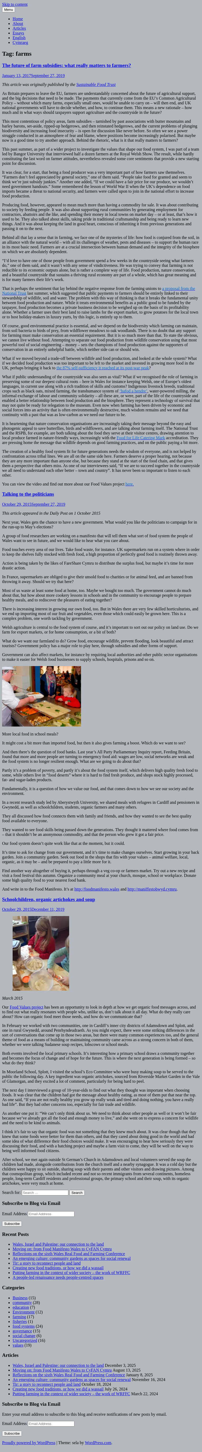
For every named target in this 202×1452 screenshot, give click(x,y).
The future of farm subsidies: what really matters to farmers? (66, 65)
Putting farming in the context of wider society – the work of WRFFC (71, 1272)
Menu (8, 10)
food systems (24, 1326)
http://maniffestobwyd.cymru (152, 889)
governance (22, 1331)
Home (18, 19)
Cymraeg (20, 42)
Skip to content (15, 4)
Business (20, 1298)
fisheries (20, 1321)
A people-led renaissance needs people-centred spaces (58, 1277)
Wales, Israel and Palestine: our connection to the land (58, 1244)
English (19, 37)
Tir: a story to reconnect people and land (46, 1263)
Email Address (15, 1213)
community (22, 1302)
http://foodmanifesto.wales (96, 889)
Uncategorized (25, 1340)
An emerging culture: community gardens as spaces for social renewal (72, 1258)
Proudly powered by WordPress (28, 1442)
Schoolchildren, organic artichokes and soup (48, 899)
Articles (19, 28)
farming (19, 1317)
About (18, 23)
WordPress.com (98, 1442)
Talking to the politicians (28, 494)
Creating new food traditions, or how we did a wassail (58, 1268)
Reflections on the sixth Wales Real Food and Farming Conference (69, 1253)
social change (24, 1335)
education (21, 1307)
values (18, 1345)
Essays (18, 33)
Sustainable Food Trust (95, 84)
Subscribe (12, 1224)
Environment (24, 1312)
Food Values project (26, 1007)
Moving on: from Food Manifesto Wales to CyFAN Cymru (62, 1249)
